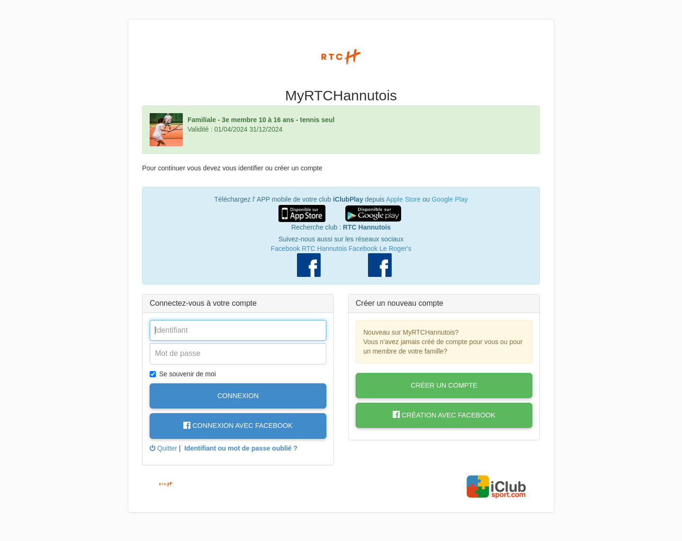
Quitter (163, 448)
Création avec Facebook (444, 415)
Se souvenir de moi (183, 374)
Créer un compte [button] (444, 385)
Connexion (238, 395)
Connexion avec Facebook (238, 425)
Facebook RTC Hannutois (309, 248)
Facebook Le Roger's (380, 248)
